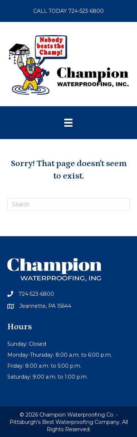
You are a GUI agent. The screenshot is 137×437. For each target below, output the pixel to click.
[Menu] (68, 123)
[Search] (68, 204)
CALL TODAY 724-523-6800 (68, 11)
